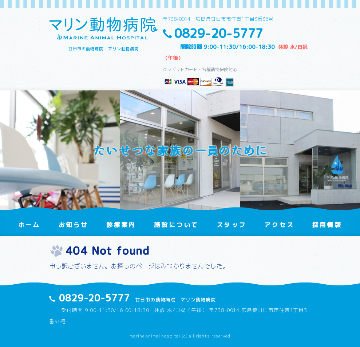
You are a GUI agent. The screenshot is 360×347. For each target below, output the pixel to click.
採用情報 (327, 225)
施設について (176, 225)
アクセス (279, 225)
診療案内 (121, 225)
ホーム (29, 225)
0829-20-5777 (218, 33)
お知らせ (73, 225)
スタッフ (231, 225)
